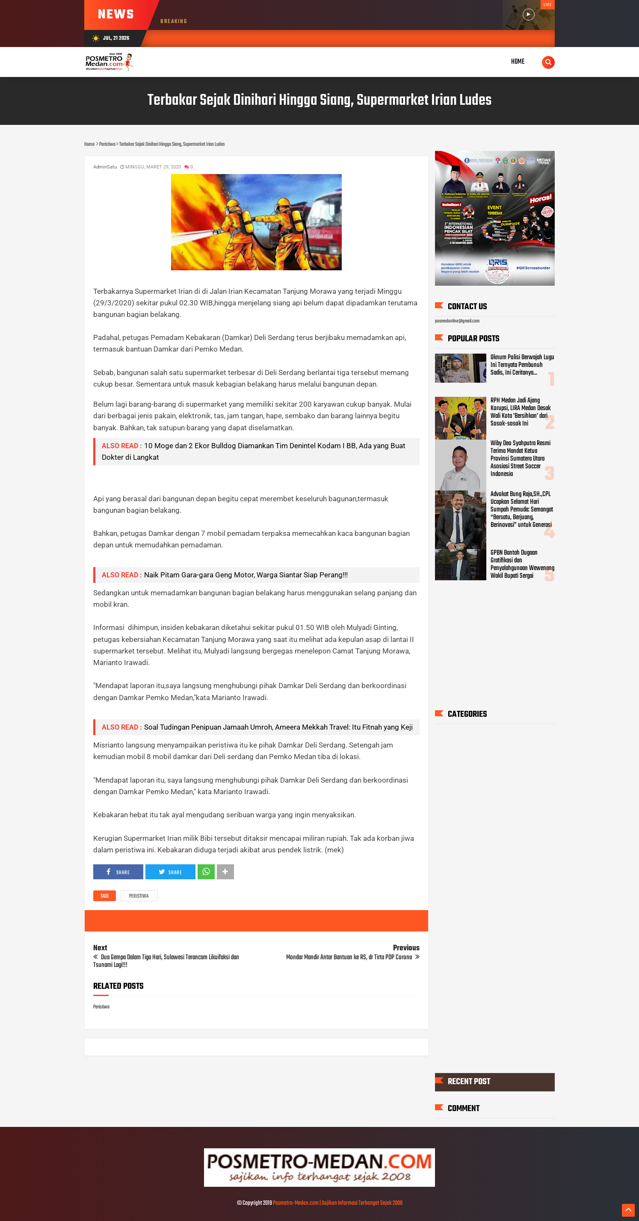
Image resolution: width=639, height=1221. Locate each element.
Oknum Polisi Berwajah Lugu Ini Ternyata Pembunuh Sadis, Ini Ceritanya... (522, 365)
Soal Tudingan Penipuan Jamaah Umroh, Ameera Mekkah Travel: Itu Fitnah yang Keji (278, 727)
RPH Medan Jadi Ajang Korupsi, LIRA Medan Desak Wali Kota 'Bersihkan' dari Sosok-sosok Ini (520, 412)
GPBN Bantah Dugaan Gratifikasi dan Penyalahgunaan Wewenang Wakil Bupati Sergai (522, 564)
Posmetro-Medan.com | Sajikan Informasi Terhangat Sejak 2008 (337, 1203)
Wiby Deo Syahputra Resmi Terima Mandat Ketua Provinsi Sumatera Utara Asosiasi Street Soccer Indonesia (520, 459)
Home (518, 62)
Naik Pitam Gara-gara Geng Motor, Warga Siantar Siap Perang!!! (246, 575)
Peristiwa (138, 896)
